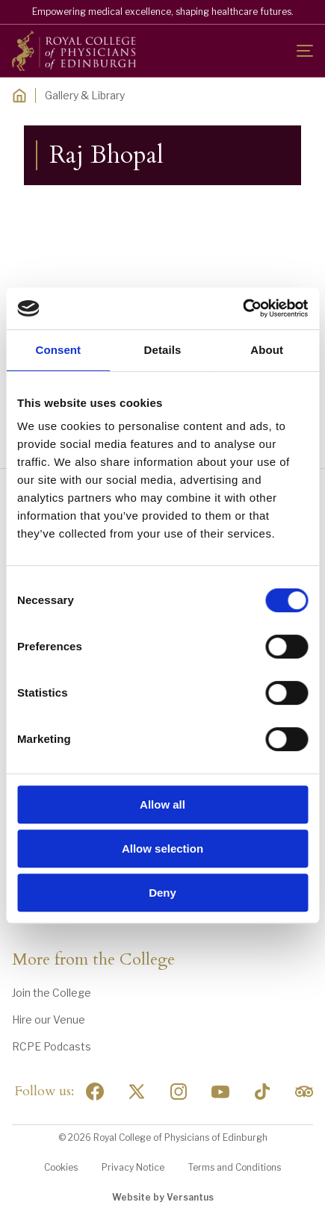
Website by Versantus (163, 1197)
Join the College (51, 992)
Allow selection (162, 848)
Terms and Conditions (234, 1167)
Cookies (61, 1167)
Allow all (162, 804)
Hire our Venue (48, 1019)
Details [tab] (163, 349)
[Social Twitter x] (137, 1092)
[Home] (19, 96)
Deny (162, 892)
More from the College (93, 960)
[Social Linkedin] (179, 1092)
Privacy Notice (133, 1167)
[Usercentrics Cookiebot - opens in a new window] (242, 308)
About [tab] (266, 349)
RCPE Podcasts (51, 1046)
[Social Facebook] (95, 1092)
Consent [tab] (58, 349)
